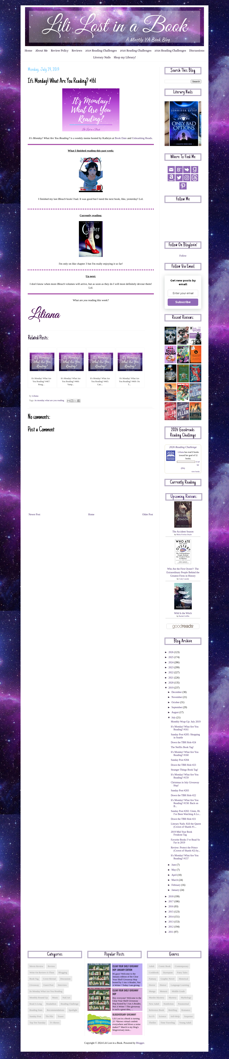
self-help (175, 1016)
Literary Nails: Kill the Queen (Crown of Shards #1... (186, 825)
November (177, 697)
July (173, 717)
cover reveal (49, 978)
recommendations (55, 1010)
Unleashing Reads (142, 138)
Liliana (181, 452)
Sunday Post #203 (180, 790)
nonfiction (169, 1003)
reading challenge (69, 1003)
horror (152, 985)
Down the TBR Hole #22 (183, 795)
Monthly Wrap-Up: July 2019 (186, 721)
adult (151, 966)
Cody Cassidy (184, 579)
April (174, 875)
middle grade (178, 991)
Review (51, 966)
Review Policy (60, 50)
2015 (171, 911)
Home (28, 50)
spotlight (73, 1010)
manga (152, 991)
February (176, 885)
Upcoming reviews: (183, 497)
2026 (171, 652)
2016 (171, 906)
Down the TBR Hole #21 (183, 819)
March (175, 880)
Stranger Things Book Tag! (184, 769)
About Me (41, 50)
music (55, 997)
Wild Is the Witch (183, 613)
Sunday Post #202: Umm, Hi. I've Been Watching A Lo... (186, 812)
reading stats (36, 1010)
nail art (66, 997)
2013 (171, 921)
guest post (48, 985)
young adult (185, 1022)
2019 (171, 687)
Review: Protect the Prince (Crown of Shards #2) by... (185, 849)
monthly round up (39, 997)
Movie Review (36, 966)
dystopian (167, 972)
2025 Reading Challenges (135, 50)
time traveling (167, 1022)
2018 (171, 896)
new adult (154, 1003)
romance (185, 1010)
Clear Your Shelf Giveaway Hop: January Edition (125, 968)
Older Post (147, 514)
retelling (172, 1010)
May (174, 869)
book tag (34, 978)
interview (62, 985)
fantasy (152, 978)
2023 (171, 667)
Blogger (140, 1043)
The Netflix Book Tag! (182, 747)
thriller (152, 1022)
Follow (183, 255)
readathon (51, 1003)
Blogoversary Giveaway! (124, 1014)
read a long (36, 1003)
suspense (188, 1016)
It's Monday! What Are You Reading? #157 (184, 857)
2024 (171, 662)
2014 (171, 916)
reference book (156, 1010)
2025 (171, 657)
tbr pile (49, 1016)
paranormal (183, 1003)
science (162, 1016)
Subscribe (183, 302)
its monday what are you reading (49, 400)
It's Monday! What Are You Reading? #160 (184, 753)
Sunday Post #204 (180, 760)
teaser (61, 1016)
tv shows (54, 1022)
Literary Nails (102, 57)
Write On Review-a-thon (42, 972)
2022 (171, 672)
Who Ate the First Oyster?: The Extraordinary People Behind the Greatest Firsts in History (183, 572)
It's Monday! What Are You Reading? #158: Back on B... (184, 803)
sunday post (35, 1016)
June (174, 864)
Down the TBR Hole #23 (183, 765)
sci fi (151, 1016)
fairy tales (182, 972)
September (177, 707)
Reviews (77, 50)
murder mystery (156, 997)
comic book (164, 966)
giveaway (34, 985)
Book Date (121, 138)
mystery (172, 997)
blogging (63, 972)
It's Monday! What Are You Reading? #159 (184, 776)
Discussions (196, 50)
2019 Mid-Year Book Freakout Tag (181, 833)
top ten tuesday (37, 1022)
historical (183, 978)
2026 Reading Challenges (170, 50)
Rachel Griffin (184, 616)
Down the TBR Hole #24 (183, 742)
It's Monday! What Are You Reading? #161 (184, 728)
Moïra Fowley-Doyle (184, 534)
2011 (171, 932)
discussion (65, 978)
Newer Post (34, 514)
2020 (171, 682)
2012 (171, 926)
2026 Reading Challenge (183, 447)
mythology (186, 997)
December (176, 692)
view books (195, 472)
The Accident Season (182, 531)
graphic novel (167, 978)
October (175, 702)
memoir (163, 991)
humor (163, 985)
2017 (171, 901)
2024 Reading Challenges (101, 50)
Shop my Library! (125, 57)
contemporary (181, 966)
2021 (171, 677)
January (175, 890)
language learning (180, 985)
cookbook (154, 972)
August (175, 712)
